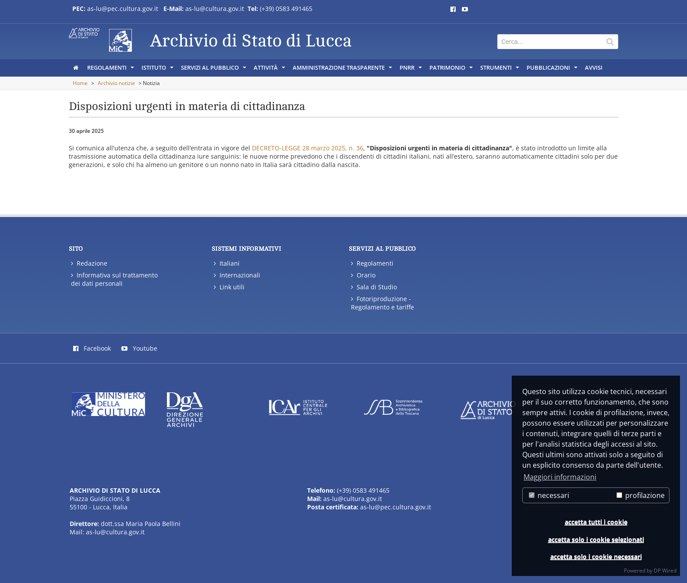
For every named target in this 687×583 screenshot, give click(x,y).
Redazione (89, 263)
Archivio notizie (116, 83)
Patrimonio (451, 70)
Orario (363, 275)
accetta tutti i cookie (596, 522)
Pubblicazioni (553, 70)
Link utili (229, 287)
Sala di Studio (374, 287)
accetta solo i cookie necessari (596, 556)
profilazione (640, 495)
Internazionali (237, 275)
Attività (270, 70)
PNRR (411, 70)
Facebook (92, 348)
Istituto (158, 70)
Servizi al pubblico (214, 70)
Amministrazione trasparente (343, 70)
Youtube (139, 348)
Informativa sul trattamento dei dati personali (114, 279)
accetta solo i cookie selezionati (596, 539)
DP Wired (665, 570)
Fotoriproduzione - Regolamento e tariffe (382, 303)
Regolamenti (111, 70)
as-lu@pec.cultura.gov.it (122, 8)
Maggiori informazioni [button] (560, 477)
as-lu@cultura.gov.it (215, 8)
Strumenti (500, 70)
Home (80, 83)
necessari (549, 495)
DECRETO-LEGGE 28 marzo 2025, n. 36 (307, 148)
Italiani (227, 263)
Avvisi (593, 67)
